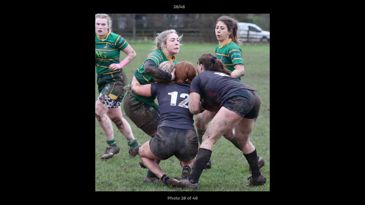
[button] (341, 8)
